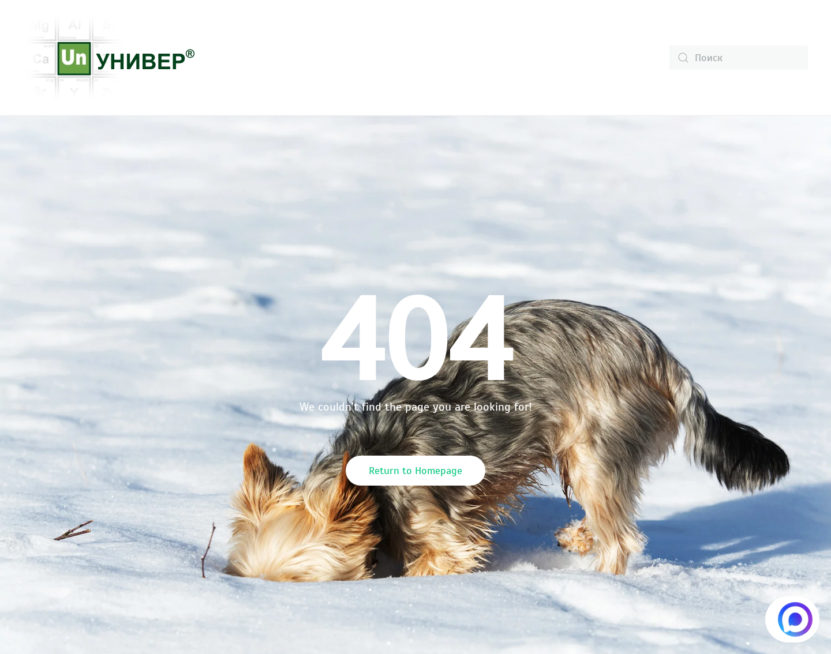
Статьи (522, 57)
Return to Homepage (415, 470)
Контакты (586, 57)
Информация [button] (451, 57)
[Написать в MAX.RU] (792, 619)
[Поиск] (738, 58)
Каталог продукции (350, 57)
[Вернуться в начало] (109, 57)
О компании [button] (250, 57)
